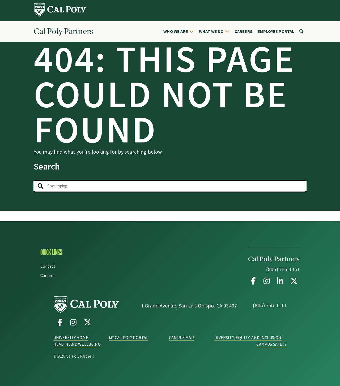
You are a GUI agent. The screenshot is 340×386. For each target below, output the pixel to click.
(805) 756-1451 (283, 269)
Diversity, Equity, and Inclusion (247, 337)
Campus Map (181, 337)
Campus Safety (271, 344)
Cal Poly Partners (63, 31)
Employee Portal (276, 31)
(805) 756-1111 (270, 306)
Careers (243, 31)
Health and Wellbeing (77, 344)
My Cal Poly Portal (128, 337)
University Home (70, 337)
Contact (48, 266)
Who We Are (175, 31)
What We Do (211, 31)
